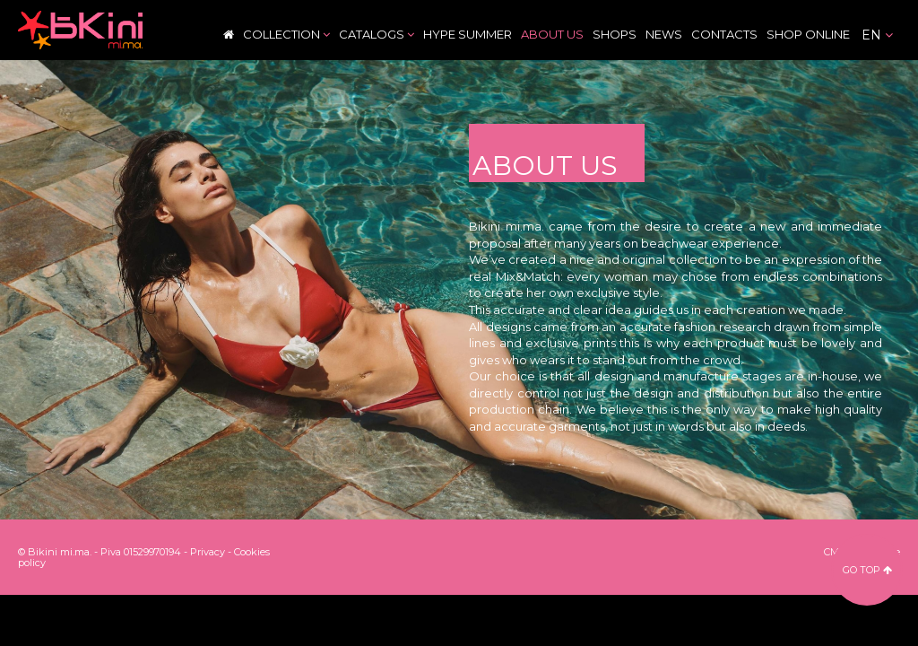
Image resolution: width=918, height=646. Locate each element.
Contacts (724, 34)
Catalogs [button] (376, 34)
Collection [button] (286, 34)
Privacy (207, 552)
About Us (552, 34)
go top (867, 569)
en (877, 35)
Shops (615, 34)
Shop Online (808, 34)
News (663, 34)
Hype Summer (467, 34)
